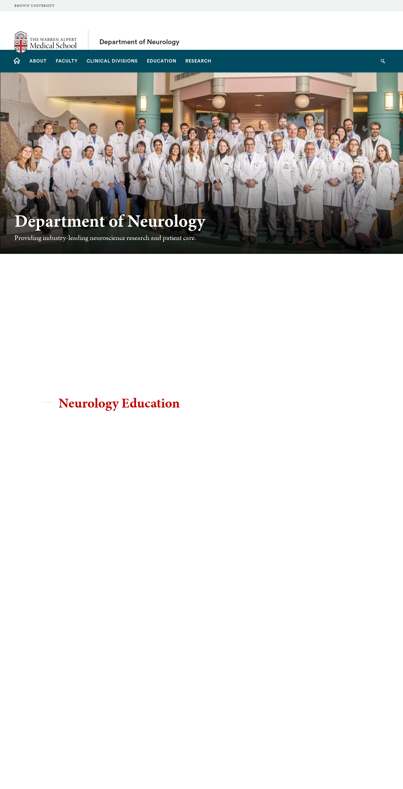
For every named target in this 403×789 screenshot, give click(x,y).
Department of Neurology (139, 30)
